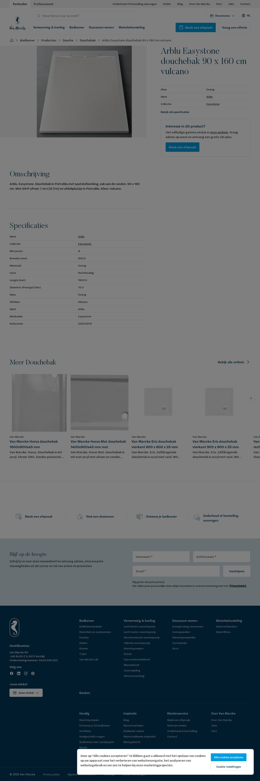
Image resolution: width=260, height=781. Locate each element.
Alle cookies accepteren (228, 757)
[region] (165, 762)
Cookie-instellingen (228, 767)
